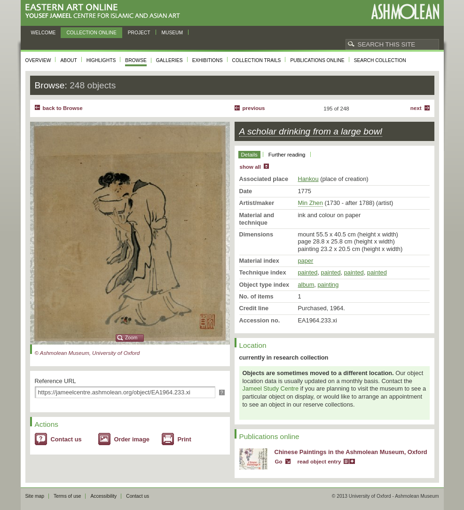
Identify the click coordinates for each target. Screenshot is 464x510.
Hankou (308, 178)
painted (308, 272)
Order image (131, 439)
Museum (172, 32)
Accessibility (103, 496)
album (306, 284)
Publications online (317, 60)
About (68, 60)
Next (416, 108)
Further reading (287, 154)
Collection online (91, 32)
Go (279, 461)
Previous (254, 108)
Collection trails (256, 60)
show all (250, 167)
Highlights (101, 60)
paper (306, 260)
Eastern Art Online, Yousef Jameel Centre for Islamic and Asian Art (105, 11)
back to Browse (63, 108)
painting (327, 284)
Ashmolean (405, 11)
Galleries (169, 60)
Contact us (66, 439)
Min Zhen (310, 202)
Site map (34, 496)
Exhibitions (207, 60)
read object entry (319, 461)
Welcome (43, 32)
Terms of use (67, 496)
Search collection (380, 60)
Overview (38, 60)
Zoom (131, 337)
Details (249, 154)
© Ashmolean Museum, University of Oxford (87, 353)
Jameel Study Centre (271, 388)
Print (184, 439)
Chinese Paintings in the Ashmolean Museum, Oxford (351, 451)
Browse (136, 60)
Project (139, 32)
